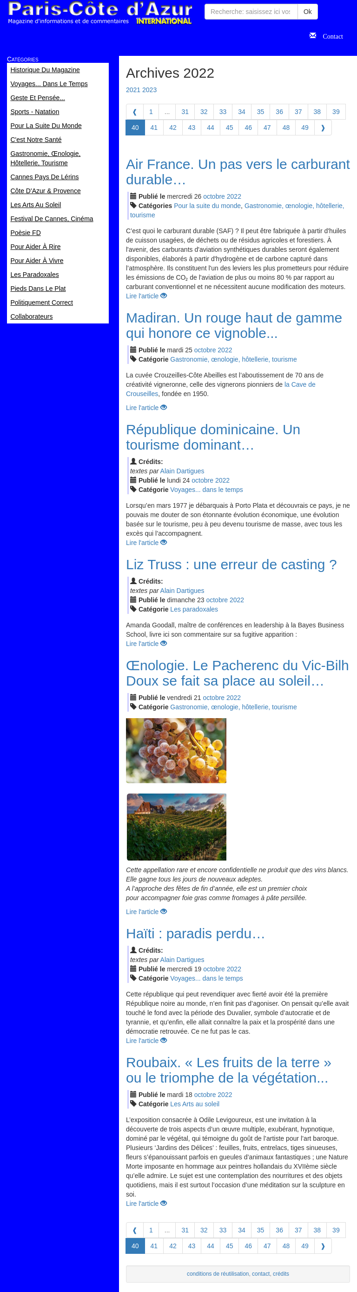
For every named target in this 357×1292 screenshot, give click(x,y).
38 (317, 111)
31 (185, 111)
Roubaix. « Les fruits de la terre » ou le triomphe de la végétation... (228, 1070)
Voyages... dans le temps (206, 489)
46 (248, 127)
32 (204, 111)
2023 (149, 90)
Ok (308, 11)
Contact (329, 35)
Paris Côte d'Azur (100, 13)
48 (286, 127)
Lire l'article (146, 296)
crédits (281, 1274)
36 (279, 111)
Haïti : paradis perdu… (195, 933)
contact (261, 1274)
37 (298, 111)
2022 (234, 196)
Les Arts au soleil (194, 1104)
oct (214, 196)
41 (154, 127)
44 (210, 127)
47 (267, 127)
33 (223, 111)
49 (305, 127)
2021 (133, 90)
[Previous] (135, 112)
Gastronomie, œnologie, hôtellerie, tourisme (233, 359)
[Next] (323, 127)
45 (229, 127)
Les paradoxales (194, 609)
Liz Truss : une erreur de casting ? (231, 564)
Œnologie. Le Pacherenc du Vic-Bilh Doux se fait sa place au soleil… (237, 673)
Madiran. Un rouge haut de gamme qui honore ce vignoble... (234, 325)
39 (336, 111)
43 (192, 127)
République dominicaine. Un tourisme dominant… (213, 437)
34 (241, 111)
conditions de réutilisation (218, 1274)
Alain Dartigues (182, 471)
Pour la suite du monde (207, 205)
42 (173, 127)
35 (260, 111)
